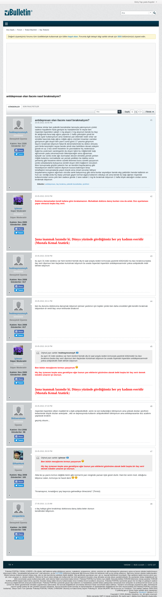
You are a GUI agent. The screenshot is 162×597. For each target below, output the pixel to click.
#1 (151, 120)
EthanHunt (18, 463)
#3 (151, 256)
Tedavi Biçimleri (31, 30)
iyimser (18, 208)
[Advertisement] (81, 67)
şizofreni (86, 184)
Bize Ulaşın (139, 565)
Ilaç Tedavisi (44, 30)
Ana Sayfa (10, 30)
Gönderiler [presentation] (14, 107)
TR (10, 565)
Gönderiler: (16, 146)
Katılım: (13, 143)
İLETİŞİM (59, 573)
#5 (151, 346)
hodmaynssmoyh (18, 132)
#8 (151, 504)
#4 (151, 301)
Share (19, 150)
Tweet (19, 154)
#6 (151, 406)
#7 (151, 451)
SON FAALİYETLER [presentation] (31, 106)
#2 (151, 196)
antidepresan (50, 184)
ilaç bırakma (61, 184)
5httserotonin (18, 418)
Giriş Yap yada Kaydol (145, 2)
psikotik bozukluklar (74, 184)
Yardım (127, 565)
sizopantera (18, 516)
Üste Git (152, 565)
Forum (19, 30)
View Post (77, 353)
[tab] (13, 106)
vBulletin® (143, 592)
